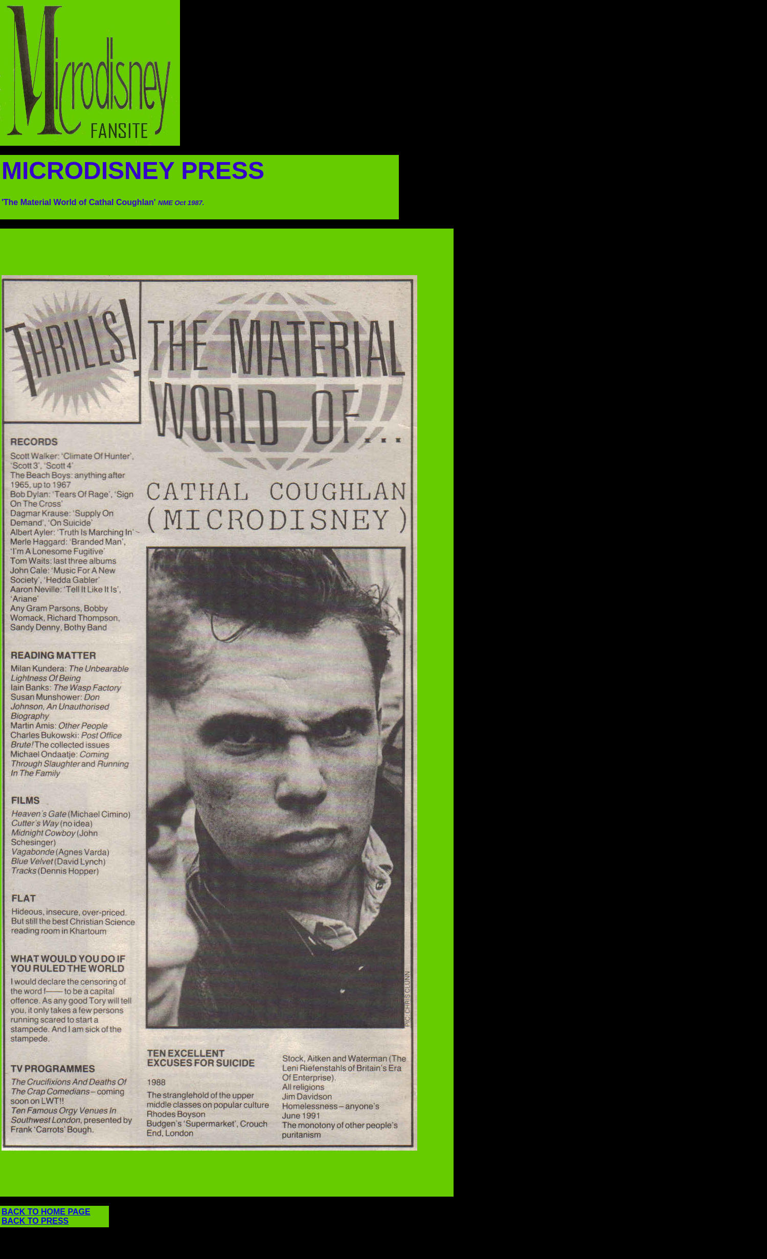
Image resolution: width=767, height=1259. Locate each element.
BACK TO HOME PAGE (46, 1211)
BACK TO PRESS (35, 1221)
